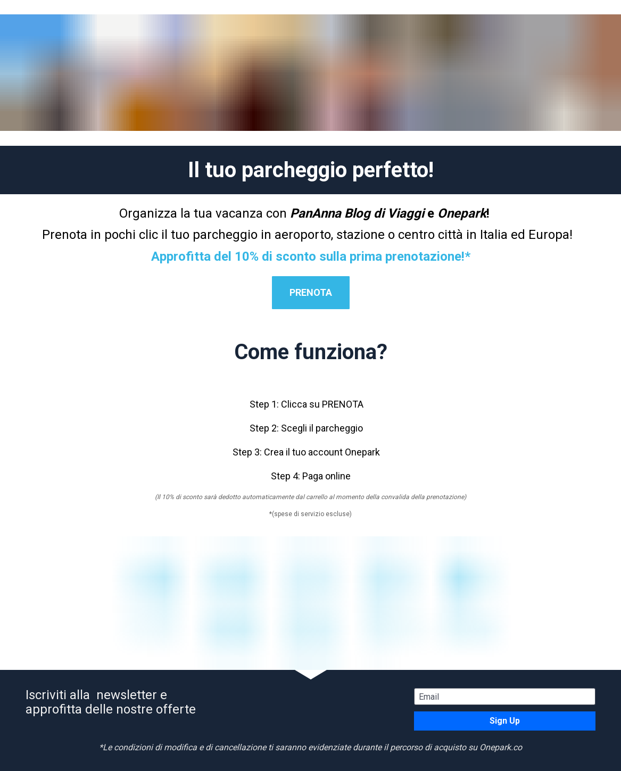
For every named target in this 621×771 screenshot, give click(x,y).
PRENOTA (310, 292)
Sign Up (505, 721)
